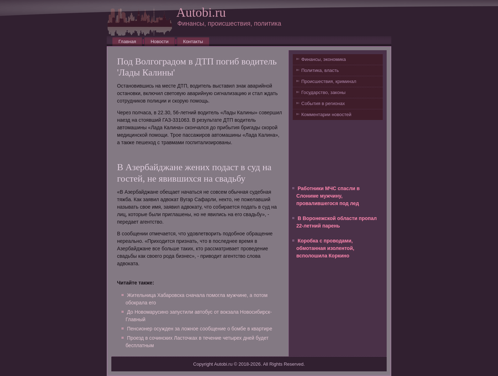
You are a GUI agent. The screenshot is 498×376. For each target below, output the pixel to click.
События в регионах (323, 103)
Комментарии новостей (326, 114)
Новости (159, 41)
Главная (127, 41)
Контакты (193, 41)
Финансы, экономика (323, 59)
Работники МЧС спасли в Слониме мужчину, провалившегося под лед (328, 196)
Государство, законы (323, 92)
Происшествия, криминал (328, 81)
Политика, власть (320, 70)
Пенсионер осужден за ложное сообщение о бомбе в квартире (199, 328)
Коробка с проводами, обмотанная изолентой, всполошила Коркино (325, 248)
